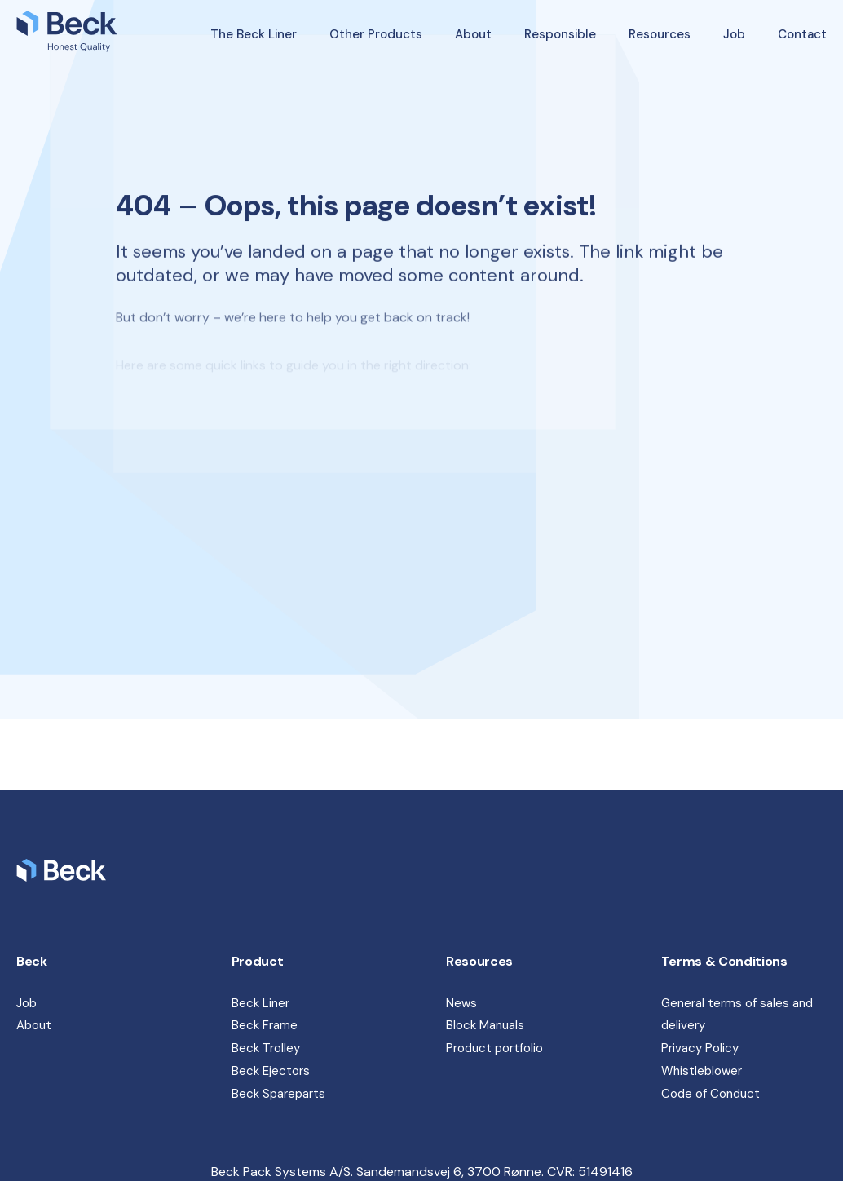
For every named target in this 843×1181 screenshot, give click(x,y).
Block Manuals (485, 1025)
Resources (660, 34)
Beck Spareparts (278, 1094)
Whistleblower (701, 1071)
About (473, 34)
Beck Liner (260, 1003)
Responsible (560, 34)
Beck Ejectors (271, 1071)
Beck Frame (265, 1025)
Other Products (375, 34)
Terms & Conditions (724, 961)
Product (258, 961)
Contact (802, 34)
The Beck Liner (253, 34)
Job (734, 34)
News (461, 1003)
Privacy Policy (700, 1048)
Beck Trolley (266, 1048)
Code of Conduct (710, 1094)
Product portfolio (494, 1048)
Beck (31, 961)
